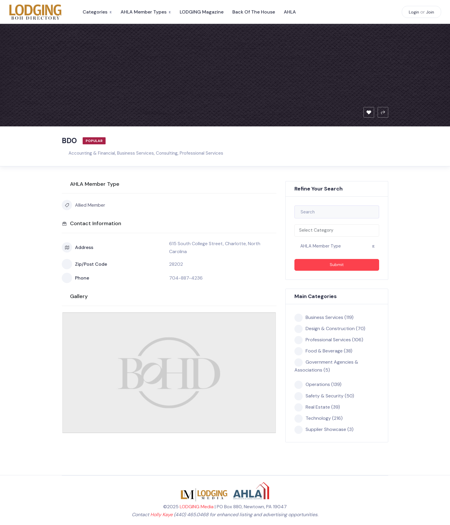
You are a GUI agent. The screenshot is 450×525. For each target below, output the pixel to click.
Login (414, 12)
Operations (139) (317, 384)
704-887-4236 (186, 278)
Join (430, 12)
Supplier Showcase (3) (324, 429)
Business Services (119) (324, 317)
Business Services (135, 153)
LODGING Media (197, 507)
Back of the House (253, 12)
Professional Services (201, 153)
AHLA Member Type (320, 246)
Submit (337, 264)
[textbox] (336, 230)
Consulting (167, 153)
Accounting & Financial (92, 153)
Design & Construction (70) (329, 328)
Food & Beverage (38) (323, 351)
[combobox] (336, 230)
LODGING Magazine (202, 12)
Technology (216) (318, 418)
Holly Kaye (161, 514)
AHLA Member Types (143, 12)
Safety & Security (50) (324, 396)
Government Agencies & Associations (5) (326, 365)
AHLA (290, 12)
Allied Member (83, 205)
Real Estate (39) (317, 407)
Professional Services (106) (328, 340)
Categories (95, 12)
